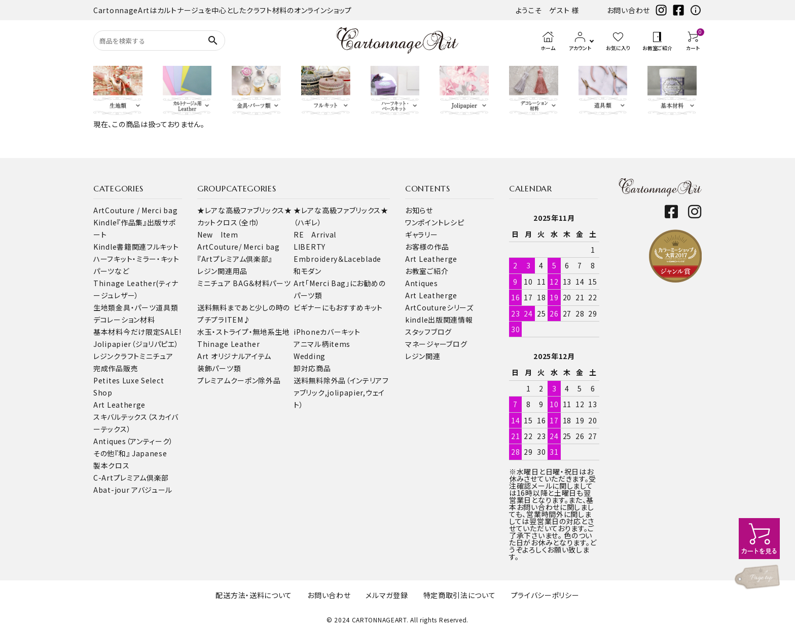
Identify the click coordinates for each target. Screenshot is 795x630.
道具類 (167, 307)
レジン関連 (423, 356)
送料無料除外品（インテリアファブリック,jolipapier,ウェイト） (341, 392)
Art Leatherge (119, 405)
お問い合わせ (628, 10)
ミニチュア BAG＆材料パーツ (244, 283)
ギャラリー (421, 234)
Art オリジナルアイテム (234, 356)
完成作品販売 (115, 368)
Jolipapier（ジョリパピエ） (136, 344)
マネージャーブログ (436, 344)
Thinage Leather (228, 344)
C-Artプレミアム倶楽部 (131, 478)
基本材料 (108, 332)
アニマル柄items (322, 344)
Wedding (310, 356)
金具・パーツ (136, 307)
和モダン (307, 271)
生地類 (104, 307)
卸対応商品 (312, 368)
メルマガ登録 (387, 595)
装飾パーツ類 (219, 368)
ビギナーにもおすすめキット (338, 307)
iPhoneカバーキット (327, 332)
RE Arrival (315, 234)
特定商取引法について (459, 595)
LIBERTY (310, 247)
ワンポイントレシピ (434, 222)
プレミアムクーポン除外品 (238, 380)
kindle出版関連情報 (439, 319)
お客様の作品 (427, 247)
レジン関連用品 (222, 271)
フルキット (163, 247)
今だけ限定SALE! (152, 332)
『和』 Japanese (141, 453)
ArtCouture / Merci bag (135, 210)
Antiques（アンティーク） (133, 441)
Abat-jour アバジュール (132, 490)
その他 (104, 453)
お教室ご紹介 (426, 271)
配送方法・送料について (253, 595)
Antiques (421, 283)
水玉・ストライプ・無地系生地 (243, 332)
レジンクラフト (116, 356)
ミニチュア (156, 356)
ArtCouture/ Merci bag (238, 247)
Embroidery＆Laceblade (337, 259)
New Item (217, 234)
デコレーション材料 (124, 319)
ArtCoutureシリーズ (439, 307)
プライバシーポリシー (545, 595)
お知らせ (419, 210)
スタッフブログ (428, 332)
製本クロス (111, 465)
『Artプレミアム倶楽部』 (234, 259)
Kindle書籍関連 (120, 247)
